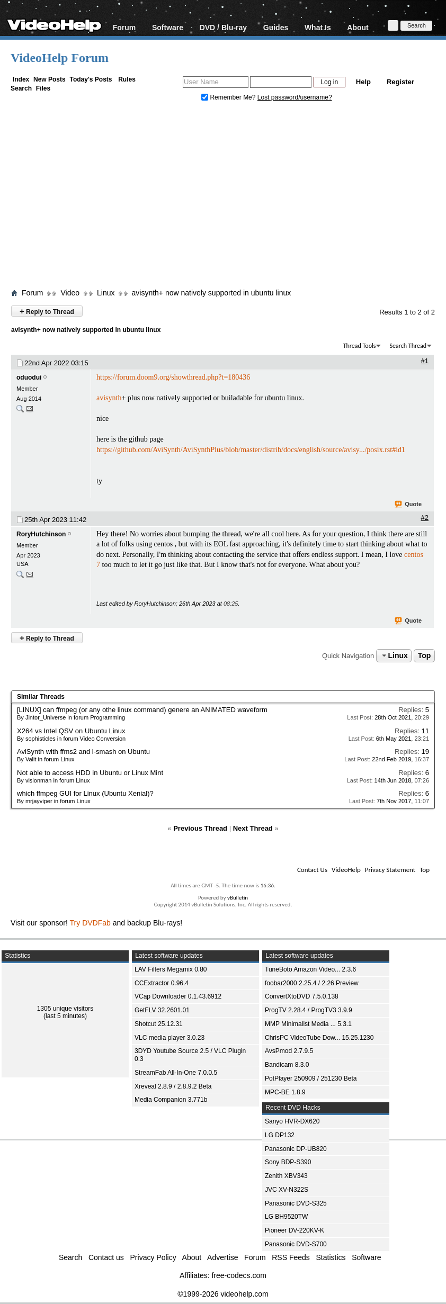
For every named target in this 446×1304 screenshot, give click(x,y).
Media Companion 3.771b (171, 1099)
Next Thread (253, 828)
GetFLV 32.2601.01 (162, 1010)
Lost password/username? (294, 97)
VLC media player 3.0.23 (169, 1037)
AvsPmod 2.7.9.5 (289, 1051)
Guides (275, 27)
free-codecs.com (238, 1275)
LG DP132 (280, 1135)
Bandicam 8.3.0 (287, 1064)
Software (167, 27)
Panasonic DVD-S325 (296, 1203)
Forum (124, 27)
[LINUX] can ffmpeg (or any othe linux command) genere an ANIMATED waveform (142, 710)
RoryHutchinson (41, 534)
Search (21, 88)
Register (400, 82)
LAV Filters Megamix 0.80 (171, 969)
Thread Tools (359, 345)
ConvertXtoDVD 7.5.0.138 (301, 996)
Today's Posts (90, 79)
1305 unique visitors (65, 1008)
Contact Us (312, 870)
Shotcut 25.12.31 (159, 1024)
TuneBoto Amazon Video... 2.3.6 (310, 969)
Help (363, 82)
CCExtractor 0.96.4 (162, 983)
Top (424, 655)
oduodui (28, 377)
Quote (409, 504)
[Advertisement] (228, 197)
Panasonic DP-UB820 (296, 1149)
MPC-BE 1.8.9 (285, 1092)
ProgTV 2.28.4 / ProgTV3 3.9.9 (308, 1010)
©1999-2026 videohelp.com (222, 1294)
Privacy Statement (390, 870)
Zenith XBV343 (286, 1176)
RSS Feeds (291, 1257)
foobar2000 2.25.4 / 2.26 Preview (312, 983)
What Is (318, 27)
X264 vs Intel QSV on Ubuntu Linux (71, 731)
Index (21, 79)
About (357, 27)
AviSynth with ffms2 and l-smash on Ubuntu (83, 752)
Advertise (222, 1257)
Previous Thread (200, 828)
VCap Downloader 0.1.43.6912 (178, 996)
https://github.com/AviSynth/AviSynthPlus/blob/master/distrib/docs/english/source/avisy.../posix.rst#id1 (250, 450)
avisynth (108, 398)
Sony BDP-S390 (288, 1162)
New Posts (49, 79)
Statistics (331, 1257)
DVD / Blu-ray (223, 27)
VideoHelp (346, 870)
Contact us (106, 1257)
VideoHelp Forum (60, 58)
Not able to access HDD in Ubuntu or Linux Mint (90, 773)
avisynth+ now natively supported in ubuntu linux (211, 293)
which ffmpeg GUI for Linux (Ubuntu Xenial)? (85, 793)
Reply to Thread (47, 311)
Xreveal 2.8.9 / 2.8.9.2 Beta (173, 1086)
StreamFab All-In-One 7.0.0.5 (176, 1072)
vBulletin (237, 897)
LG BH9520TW (286, 1216)
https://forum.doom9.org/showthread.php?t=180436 (173, 377)
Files (43, 88)
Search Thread (407, 345)
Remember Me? (229, 97)
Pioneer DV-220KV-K (294, 1230)
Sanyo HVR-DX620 (292, 1121)
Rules (127, 79)
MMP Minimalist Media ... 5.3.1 (308, 1024)
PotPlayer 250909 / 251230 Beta (310, 1078)
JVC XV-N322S (286, 1189)
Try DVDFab (90, 923)
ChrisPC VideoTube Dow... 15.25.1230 (319, 1037)
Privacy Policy (153, 1257)
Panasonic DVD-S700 (296, 1244)
